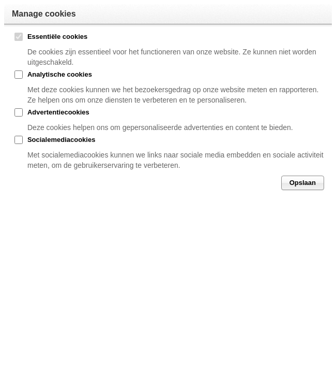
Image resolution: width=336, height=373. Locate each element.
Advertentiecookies (58, 112)
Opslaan (302, 183)
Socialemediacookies (61, 140)
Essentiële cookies (57, 36)
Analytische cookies (59, 74)
